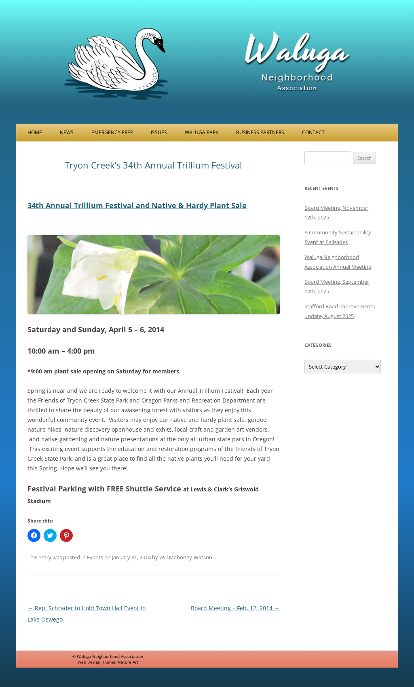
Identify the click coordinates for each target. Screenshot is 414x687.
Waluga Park (201, 132)
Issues (159, 132)
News (67, 132)
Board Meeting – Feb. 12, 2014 (235, 608)
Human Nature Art (120, 662)
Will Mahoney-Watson (185, 557)
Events (95, 557)
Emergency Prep (112, 132)
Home (34, 132)
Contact (313, 132)
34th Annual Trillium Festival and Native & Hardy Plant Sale (137, 205)
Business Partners (260, 132)
